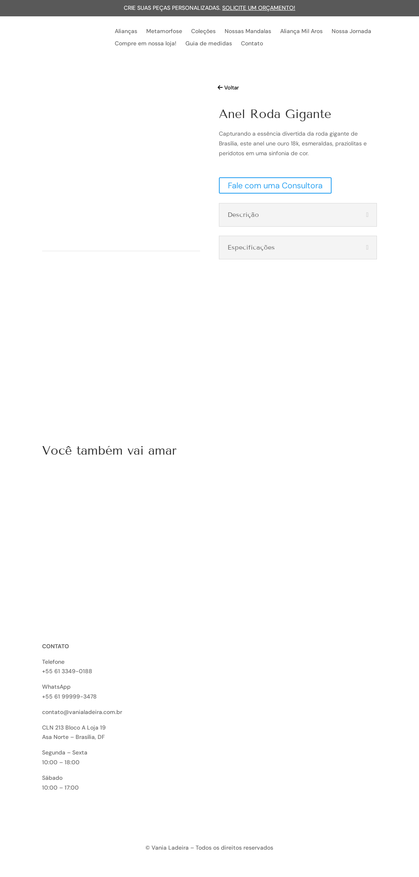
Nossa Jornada (351, 31)
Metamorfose (164, 31)
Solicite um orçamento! (258, 7)
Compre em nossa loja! (145, 43)
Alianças (126, 31)
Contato (252, 43)
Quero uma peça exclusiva (102, 385)
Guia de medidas (208, 43)
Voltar (231, 87)
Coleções (203, 31)
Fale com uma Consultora (275, 185)
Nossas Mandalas (248, 31)
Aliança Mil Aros (301, 31)
